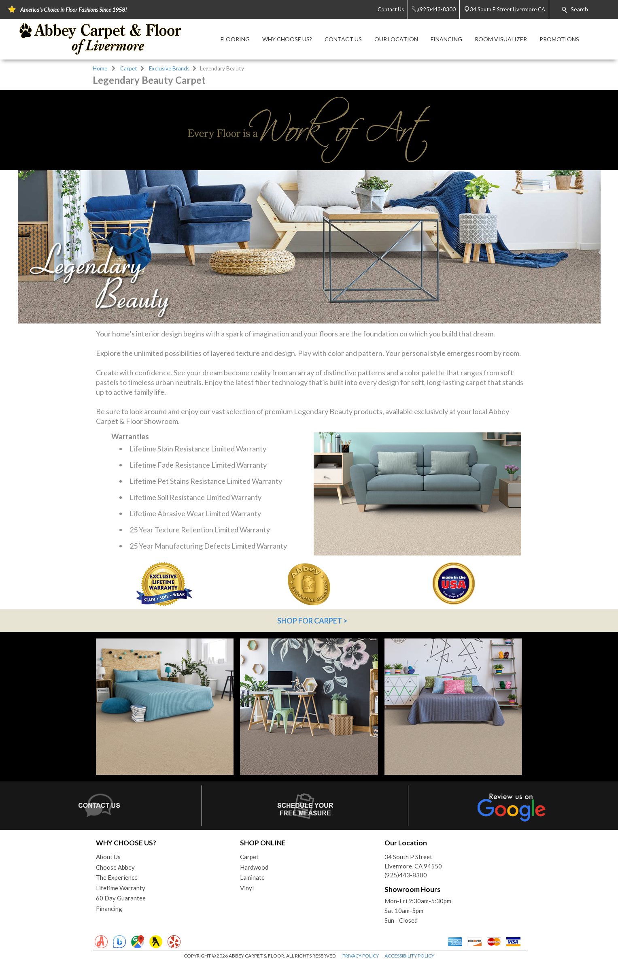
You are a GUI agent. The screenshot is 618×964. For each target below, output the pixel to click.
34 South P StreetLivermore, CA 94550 (413, 861)
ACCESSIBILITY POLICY (409, 956)
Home (100, 68)
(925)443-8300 (405, 875)
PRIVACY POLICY (360, 956)
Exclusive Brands (169, 68)
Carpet (128, 68)
